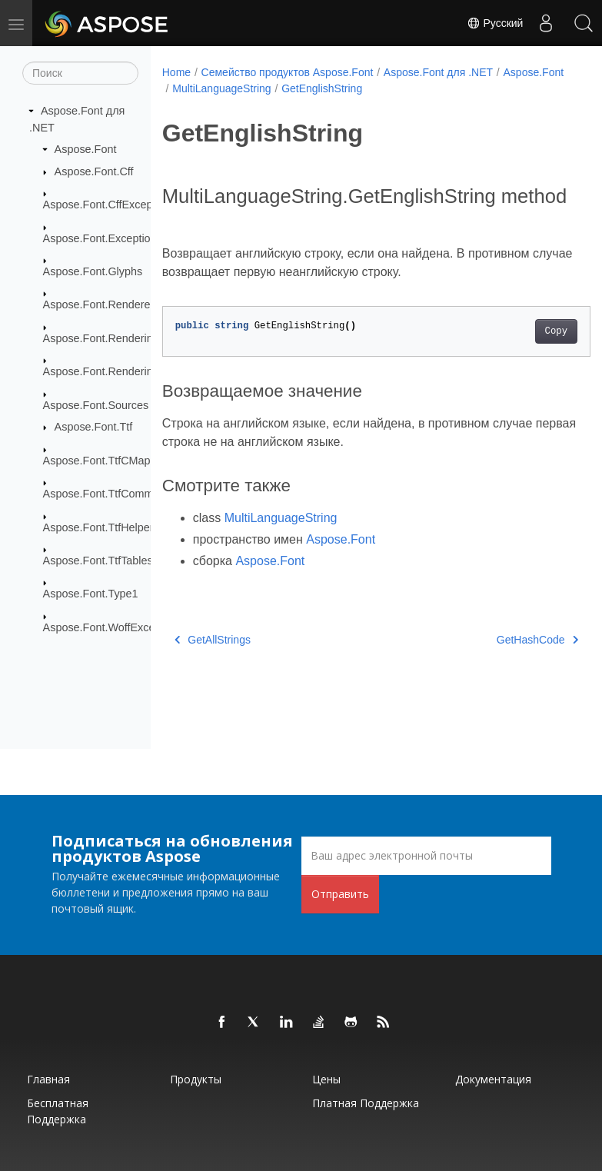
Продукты (195, 1079)
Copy (525, 331)
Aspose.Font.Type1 (90, 593)
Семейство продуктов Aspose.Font (287, 72)
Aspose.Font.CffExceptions (109, 204)
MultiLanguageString (292, 88)
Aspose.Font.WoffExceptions (114, 627)
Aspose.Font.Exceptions (102, 237)
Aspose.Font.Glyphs (93, 271)
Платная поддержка (365, 1103)
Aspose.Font (86, 149)
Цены (326, 1079)
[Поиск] (80, 73)
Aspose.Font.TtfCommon (104, 493)
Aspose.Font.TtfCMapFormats (117, 460)
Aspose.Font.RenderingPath (112, 371)
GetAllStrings (213, 640)
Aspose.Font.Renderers (101, 304)
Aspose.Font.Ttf (94, 427)
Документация (493, 1079)
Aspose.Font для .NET (438, 72)
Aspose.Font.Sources (96, 404)
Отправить (340, 894)
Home (176, 72)
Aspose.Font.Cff (94, 171)
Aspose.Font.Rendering (101, 338)
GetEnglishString (392, 88)
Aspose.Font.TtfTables (98, 560)
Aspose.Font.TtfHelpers (101, 527)
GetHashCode (506, 640)
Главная (48, 1079)
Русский (492, 23)
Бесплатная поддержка (57, 1111)
